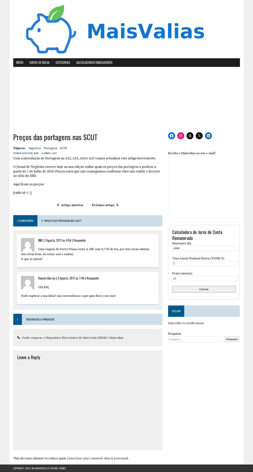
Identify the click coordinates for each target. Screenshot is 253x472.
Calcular (204, 289)
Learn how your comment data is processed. (98, 458)
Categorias (63, 62)
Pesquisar (174, 333)
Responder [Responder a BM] (80, 240)
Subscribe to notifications (186, 323)
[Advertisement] (126, 100)
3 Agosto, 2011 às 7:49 (70, 278)
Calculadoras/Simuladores (94, 62)
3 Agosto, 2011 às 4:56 (57, 240)
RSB (36, 153)
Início (19, 62)
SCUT (63, 148)
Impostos (35, 148)
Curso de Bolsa (39, 62)
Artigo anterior (70, 205)
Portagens (50, 148)
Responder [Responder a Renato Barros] (93, 278)
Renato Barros (46, 278)
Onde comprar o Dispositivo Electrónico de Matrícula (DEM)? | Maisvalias (72, 337)
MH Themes (60, 468)
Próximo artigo (105, 205)
